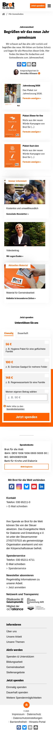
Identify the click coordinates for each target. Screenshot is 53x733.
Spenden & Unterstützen (20, 656)
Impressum (18, 714)
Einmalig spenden (16, 687)
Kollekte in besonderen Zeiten (20, 298)
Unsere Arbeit (14, 636)
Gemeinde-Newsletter (16, 213)
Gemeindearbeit (15, 667)
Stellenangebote (15, 672)
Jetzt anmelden (17, 587)
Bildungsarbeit (14, 661)
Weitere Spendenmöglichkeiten (24, 697)
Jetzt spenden (37, 5)
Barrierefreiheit (18, 721)
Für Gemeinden (16, 14)
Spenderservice (17, 568)
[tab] (9, 333)
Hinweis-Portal (37, 721)
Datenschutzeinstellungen (27, 718)
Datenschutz (34, 714)
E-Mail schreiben (17, 506)
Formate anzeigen (31, 98)
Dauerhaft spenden (17, 692)
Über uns (11, 631)
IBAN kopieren (26, 466)
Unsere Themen (15, 642)
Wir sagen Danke (14, 256)
